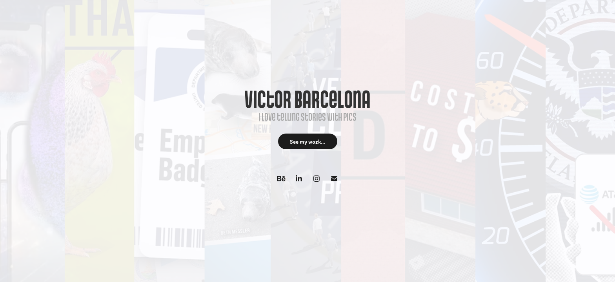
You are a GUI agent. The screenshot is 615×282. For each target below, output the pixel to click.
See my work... (308, 141)
